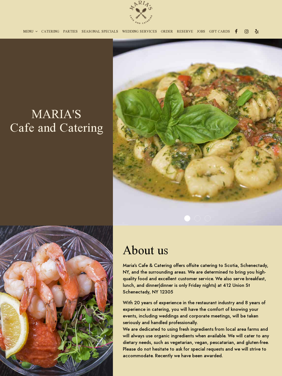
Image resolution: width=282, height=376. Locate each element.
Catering (50, 32)
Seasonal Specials (100, 32)
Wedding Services (139, 32)
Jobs (201, 32)
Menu (30, 32)
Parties (70, 32)
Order (167, 32)
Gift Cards (219, 32)
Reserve (185, 32)
